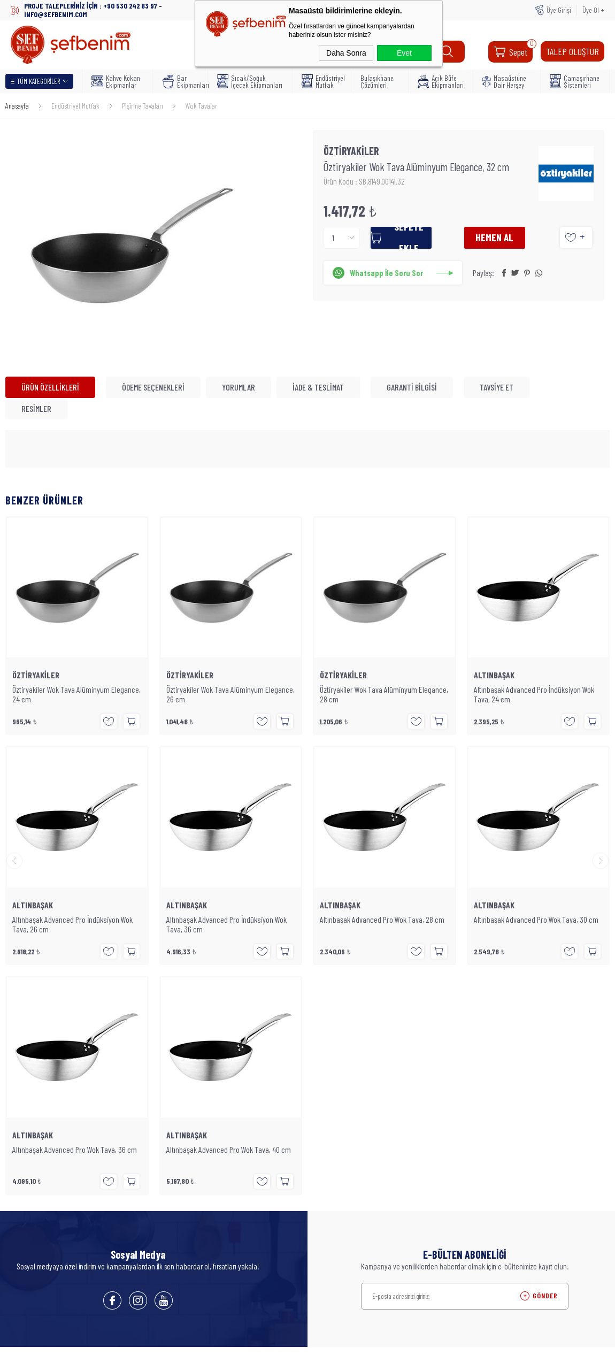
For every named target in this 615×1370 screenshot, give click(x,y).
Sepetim (222, 1056)
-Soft (264, 1356)
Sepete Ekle (420, 239)
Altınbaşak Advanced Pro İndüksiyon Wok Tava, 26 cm (534, 694)
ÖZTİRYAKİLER (35, 675)
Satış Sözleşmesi (131, 1072)
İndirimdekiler (229, 1024)
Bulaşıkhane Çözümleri (377, 81)
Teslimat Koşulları (133, 1008)
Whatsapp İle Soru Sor (389, 275)
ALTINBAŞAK (340, 675)
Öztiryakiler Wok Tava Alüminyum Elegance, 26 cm (76, 694)
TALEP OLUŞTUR (572, 51)
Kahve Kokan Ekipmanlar (115, 81)
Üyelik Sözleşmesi (132, 1040)
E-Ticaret (283, 1356)
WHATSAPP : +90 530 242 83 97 (479, 1067)
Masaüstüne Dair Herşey (504, 81)
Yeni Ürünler (227, 1008)
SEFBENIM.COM (517, 1254)
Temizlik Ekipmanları (136, 1200)
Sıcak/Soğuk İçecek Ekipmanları (249, 81)
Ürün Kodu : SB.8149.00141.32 (365, 183)
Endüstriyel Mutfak (323, 81)
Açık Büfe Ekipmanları (441, 81)
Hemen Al (505, 239)
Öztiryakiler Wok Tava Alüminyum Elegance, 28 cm (230, 694)
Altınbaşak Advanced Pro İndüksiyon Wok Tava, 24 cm (380, 694)
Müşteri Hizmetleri (235, 1040)
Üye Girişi (559, 9)
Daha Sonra (346, 53)
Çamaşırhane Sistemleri (574, 81)
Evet (404, 53)
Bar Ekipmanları (182, 81)
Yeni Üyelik (328, 992)
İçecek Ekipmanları (135, 1136)
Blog (114, 1024)
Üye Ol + (593, 9)
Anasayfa (223, 992)
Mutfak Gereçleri (131, 1152)
